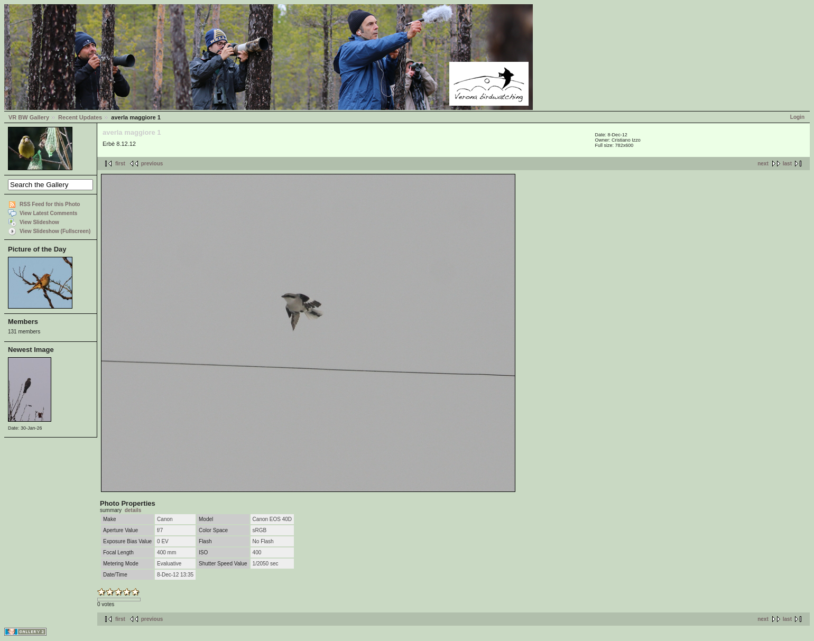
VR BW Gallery (28, 117)
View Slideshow (39, 222)
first (120, 163)
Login (797, 117)
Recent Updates (80, 117)
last (787, 163)
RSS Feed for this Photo (50, 204)
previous (152, 163)
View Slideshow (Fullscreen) (55, 231)
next (763, 163)
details (133, 510)
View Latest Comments (48, 213)
